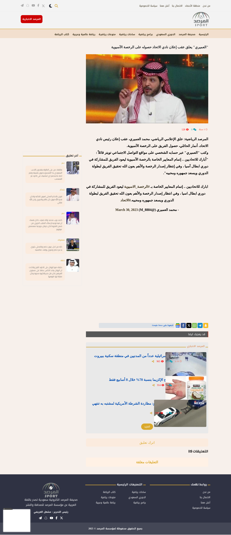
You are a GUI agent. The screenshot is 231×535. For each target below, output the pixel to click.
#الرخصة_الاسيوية (137, 186)
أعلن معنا (164, 6)
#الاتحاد (125, 200)
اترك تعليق (147, 443)
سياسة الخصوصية (148, 6)
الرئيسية (204, 34)
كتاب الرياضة (62, 34)
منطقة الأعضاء (192, 6)
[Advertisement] (58, 100)
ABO (62, 273)
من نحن (206, 6)
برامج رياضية (145, 34)
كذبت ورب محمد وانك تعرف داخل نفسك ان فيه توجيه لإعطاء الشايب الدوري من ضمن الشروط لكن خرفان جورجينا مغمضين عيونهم (45, 230)
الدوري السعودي (165, 34)
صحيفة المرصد (187, 34)
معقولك (60, 247)
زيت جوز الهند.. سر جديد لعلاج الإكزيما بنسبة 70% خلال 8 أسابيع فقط (137, 382)
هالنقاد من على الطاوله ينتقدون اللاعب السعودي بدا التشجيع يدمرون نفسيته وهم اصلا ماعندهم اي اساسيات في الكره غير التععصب (45, 175)
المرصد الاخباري (194, 346)
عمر (63, 163)
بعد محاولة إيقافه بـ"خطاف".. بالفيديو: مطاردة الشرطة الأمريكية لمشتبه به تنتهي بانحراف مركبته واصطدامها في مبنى (136, 406)
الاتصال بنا (177, 6)
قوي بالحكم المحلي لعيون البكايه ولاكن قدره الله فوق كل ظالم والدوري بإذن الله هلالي (46, 203)
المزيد (147, 427)
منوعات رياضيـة (107, 34)
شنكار (62, 192)
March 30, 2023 (126, 210)
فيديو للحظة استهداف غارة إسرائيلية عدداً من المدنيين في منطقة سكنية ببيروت (136, 358)
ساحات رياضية (127, 34)
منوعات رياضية (108, 497)
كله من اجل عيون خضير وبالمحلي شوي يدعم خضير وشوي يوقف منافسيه (46, 258)
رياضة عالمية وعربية (84, 34)
